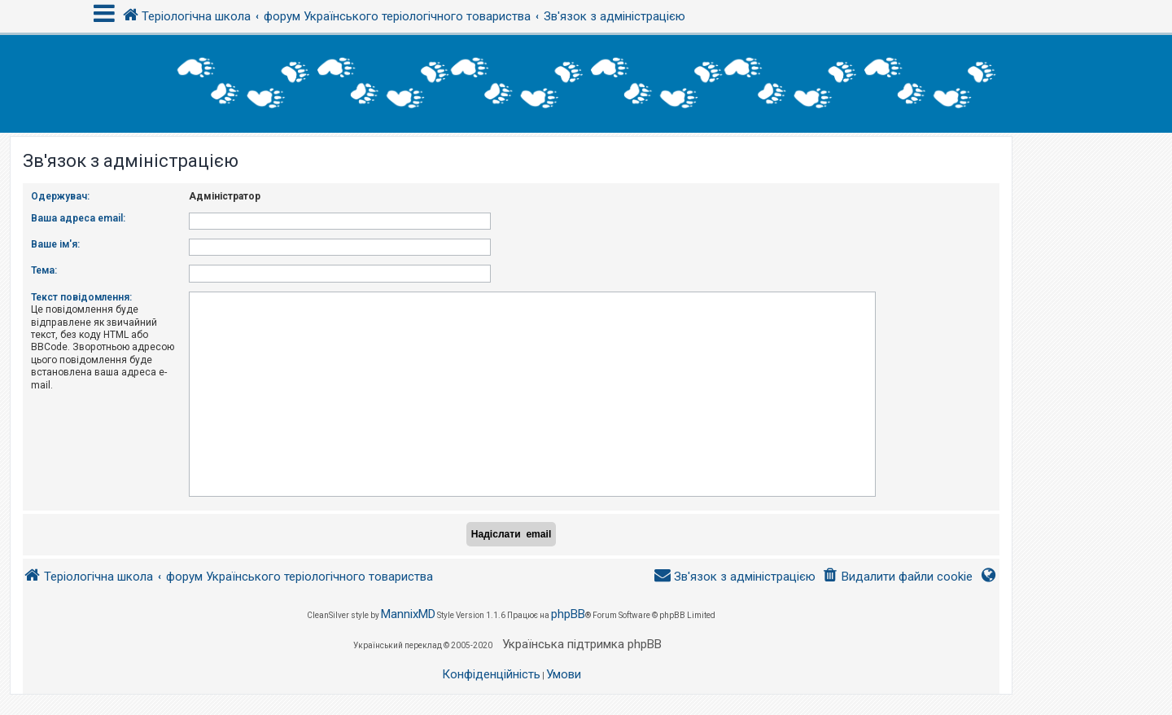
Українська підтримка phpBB (582, 644)
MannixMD (408, 614)
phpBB (568, 614)
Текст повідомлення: (81, 297)
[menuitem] (897, 577)
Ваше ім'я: (55, 244)
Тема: (44, 270)
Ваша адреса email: (78, 218)
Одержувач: (60, 196)
